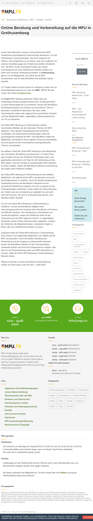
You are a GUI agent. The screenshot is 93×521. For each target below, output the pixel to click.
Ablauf (52, 406)
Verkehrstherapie (80, 395)
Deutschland (78, 274)
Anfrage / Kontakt (44, 20)
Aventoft (27, 492)
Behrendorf (44, 492)
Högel (20, 498)
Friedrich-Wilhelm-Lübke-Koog (30, 496)
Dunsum (63, 494)
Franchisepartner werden (16, 403)
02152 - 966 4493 (60, 352)
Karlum (9, 500)
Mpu (75, 239)
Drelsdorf (55, 494)
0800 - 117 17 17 (59, 370)
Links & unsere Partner (15, 414)
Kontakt (8, 410)
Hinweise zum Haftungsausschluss (21, 406)
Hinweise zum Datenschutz (17, 399)
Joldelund (78, 498)
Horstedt (55, 498)
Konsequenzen (64, 395)
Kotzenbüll (69, 500)
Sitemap (70, 406)
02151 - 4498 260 (60, 356)
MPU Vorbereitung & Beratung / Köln (81, 149)
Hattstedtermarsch (9, 498)
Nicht (61, 401)
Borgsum (81, 492)
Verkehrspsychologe (57, 390)
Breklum (33, 494)
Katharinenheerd (20, 500)
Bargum (35, 492)
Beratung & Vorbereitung (17, 20)
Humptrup (69, 498)
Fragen (52, 395)
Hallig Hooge (46, 498)
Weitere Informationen (68, 518)
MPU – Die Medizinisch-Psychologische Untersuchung (79, 113)
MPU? (32, 20)
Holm (38, 498)
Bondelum (63, 492)
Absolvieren (83, 390)
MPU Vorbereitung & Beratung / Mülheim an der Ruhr (81, 164)
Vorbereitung (78, 234)
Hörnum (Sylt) (29, 498)
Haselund (72, 496)
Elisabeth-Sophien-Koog (77, 494)
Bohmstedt (54, 492)
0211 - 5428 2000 (12, 3)
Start (3, 20)
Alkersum (5, 492)
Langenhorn (6, 502)
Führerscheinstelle (80, 279)
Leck (14, 502)
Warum (76, 263)
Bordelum (73, 492)
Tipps (61, 406)
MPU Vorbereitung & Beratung (19, 421)
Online (63, 473)
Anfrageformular (24, 93)
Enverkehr (77, 268)
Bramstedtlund (22, 494)
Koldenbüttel (48, 500)
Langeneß (87, 500)
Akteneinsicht (79, 285)
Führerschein (78, 257)
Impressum (10, 417)
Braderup (12, 494)
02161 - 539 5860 (60, 349)
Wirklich (72, 390)
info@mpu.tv (29, 3)
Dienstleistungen (79, 178)
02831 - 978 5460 (60, 359)
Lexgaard (21, 502)
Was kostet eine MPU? (79, 129)
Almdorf (13, 492)
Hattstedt (80, 496)
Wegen (85, 252)
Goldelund (56, 496)
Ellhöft (3, 496)
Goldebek (47, 496)
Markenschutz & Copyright (17, 425)
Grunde (69, 401)
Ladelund (78, 500)
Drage (48, 494)
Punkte (52, 401)
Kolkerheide (59, 500)
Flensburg (80, 401)
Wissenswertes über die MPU (18, 396)
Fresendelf (11, 496)
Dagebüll (41, 494)
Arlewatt (20, 492)
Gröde (64, 496)
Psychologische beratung (79, 245)
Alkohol (76, 252)
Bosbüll (4, 494)
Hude (62, 498)
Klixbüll (39, 500)
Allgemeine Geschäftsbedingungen (21, 388)
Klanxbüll (32, 500)
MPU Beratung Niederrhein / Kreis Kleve (80, 95)
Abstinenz (77, 290)
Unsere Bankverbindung (16, 392)
